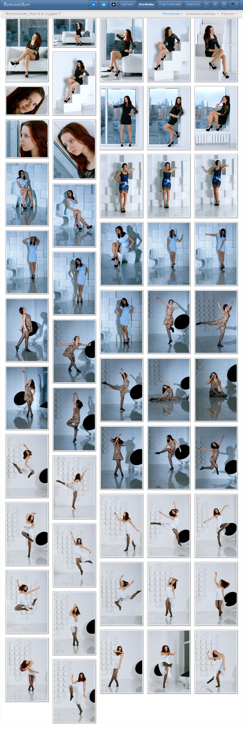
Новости (192, 4)
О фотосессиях (170, 4)
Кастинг (127, 4)
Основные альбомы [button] (201, 14)
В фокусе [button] (228, 14)
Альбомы (146, 4)
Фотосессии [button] (171, 14)
